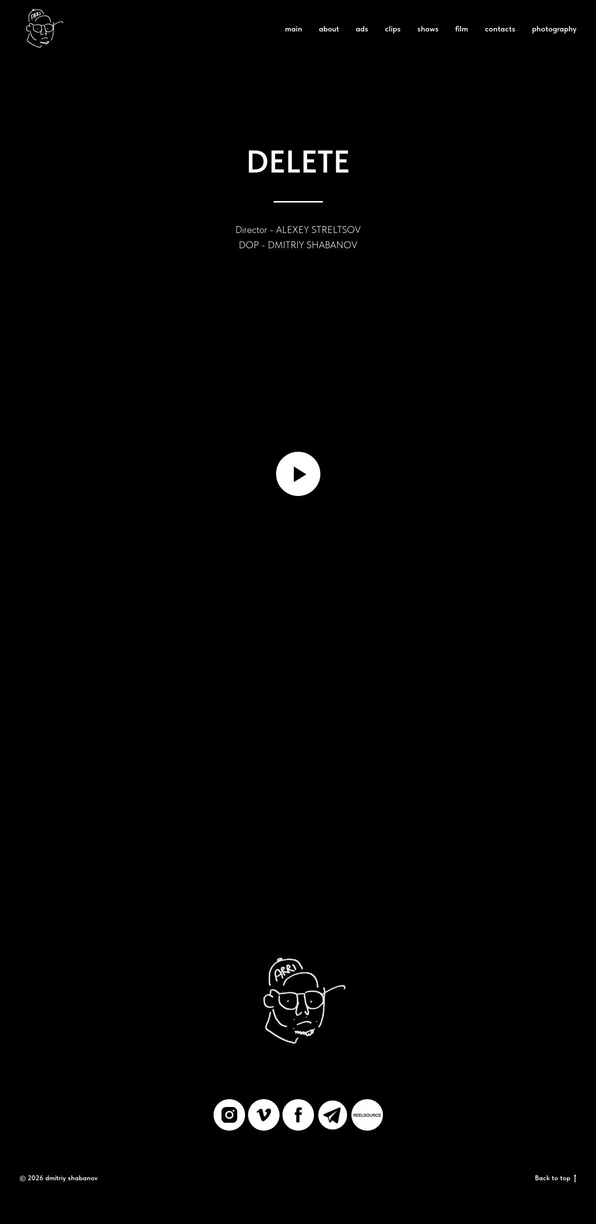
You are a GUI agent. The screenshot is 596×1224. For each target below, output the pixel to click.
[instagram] (229, 1115)
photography (554, 28)
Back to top (555, 1178)
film (461, 28)
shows (428, 28)
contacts (500, 28)
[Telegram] (332, 1115)
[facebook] (298, 1115)
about (329, 28)
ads (362, 28)
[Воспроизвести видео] (298, 474)
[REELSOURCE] (367, 1115)
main (293, 28)
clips (393, 28)
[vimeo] (264, 1115)
